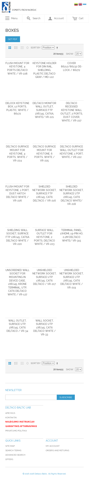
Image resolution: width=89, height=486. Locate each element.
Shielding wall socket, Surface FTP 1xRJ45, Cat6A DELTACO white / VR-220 (17, 237)
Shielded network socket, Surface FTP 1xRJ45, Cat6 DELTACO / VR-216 (44, 193)
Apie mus (10, 413)
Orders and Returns (57, 450)
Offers (9, 459)
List (16, 47)
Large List (22, 47)
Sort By (35, 47)
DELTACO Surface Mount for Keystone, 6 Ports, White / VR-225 (44, 153)
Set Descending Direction (57, 47)
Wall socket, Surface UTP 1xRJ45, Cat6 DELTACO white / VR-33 (44, 327)
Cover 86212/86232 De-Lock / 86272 (71, 66)
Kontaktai (11, 417)
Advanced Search (15, 455)
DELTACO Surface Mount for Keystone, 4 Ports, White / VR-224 (17, 153)
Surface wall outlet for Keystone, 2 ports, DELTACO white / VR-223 (44, 237)
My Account (53, 446)
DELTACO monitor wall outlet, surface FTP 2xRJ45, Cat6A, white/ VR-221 (44, 110)
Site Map (10, 446)
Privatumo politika (16, 430)
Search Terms (13, 450)
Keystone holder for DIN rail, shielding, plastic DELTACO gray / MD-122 (44, 70)
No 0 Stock (27, 47)
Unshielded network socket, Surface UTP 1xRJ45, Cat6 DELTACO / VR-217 (44, 277)
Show (69, 53)
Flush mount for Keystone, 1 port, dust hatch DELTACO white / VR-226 (17, 193)
